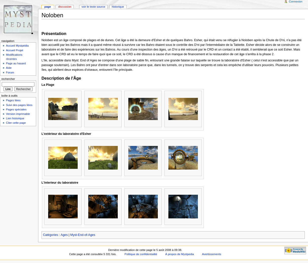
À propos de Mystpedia (179, 254)
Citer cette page (16, 122)
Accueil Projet (14, 50)
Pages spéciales (16, 109)
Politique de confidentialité (141, 254)
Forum (10, 72)
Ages (64, 235)
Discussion (64, 6)
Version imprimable (18, 113)
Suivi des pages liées (19, 105)
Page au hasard (16, 63)
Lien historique (15, 118)
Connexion (295, 1)
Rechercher (8, 78)
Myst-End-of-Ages (82, 235)
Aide (9, 67)
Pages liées (13, 100)
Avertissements (211, 254)
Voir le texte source (93, 6)
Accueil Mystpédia (17, 45)
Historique (118, 6)
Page (47, 6)
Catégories (50, 235)
